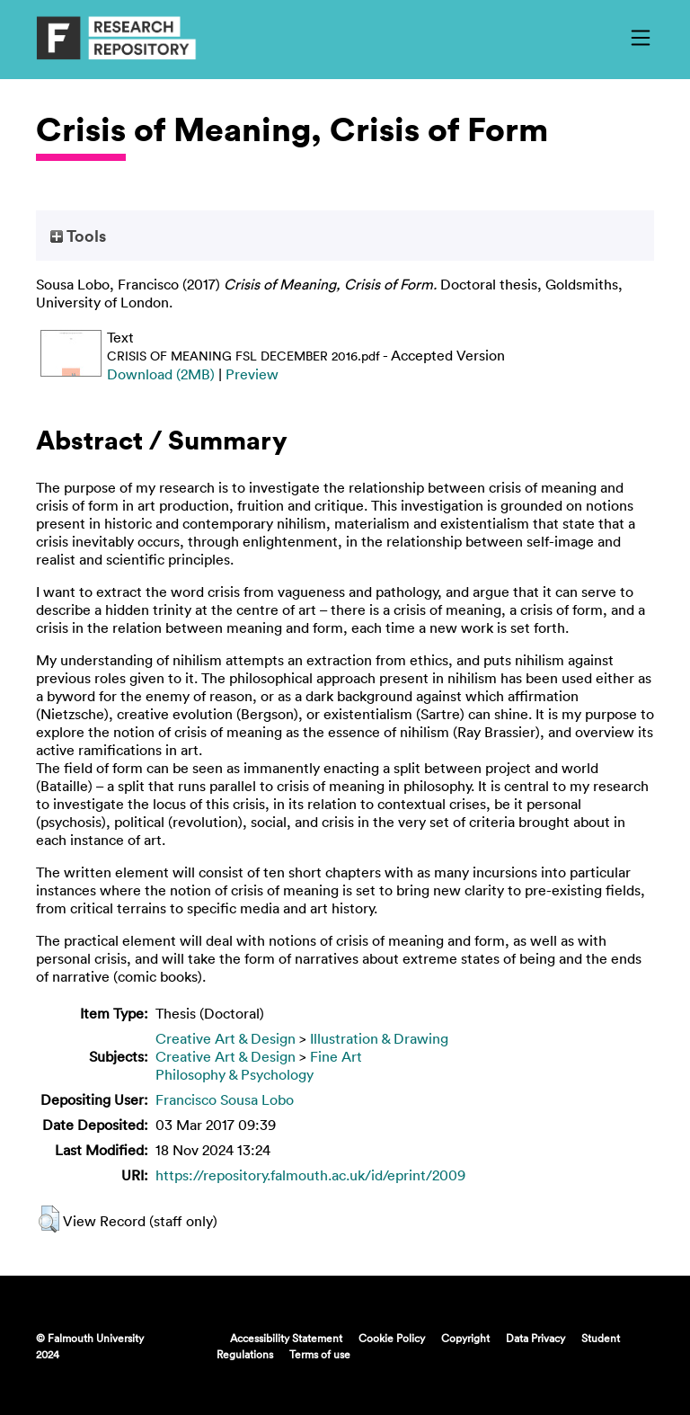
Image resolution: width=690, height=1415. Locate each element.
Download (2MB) (161, 374)
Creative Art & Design (225, 1038)
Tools (78, 235)
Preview (252, 374)
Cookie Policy (391, 1338)
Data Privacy (535, 1338)
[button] (49, 1219)
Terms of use (319, 1354)
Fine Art (336, 1056)
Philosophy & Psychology (234, 1074)
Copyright (465, 1338)
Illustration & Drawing (379, 1038)
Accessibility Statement (286, 1338)
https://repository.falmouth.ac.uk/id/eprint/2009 (310, 1175)
